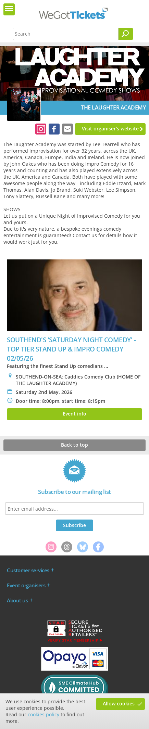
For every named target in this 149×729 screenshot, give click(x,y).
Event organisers (26, 585)
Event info (74, 413)
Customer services (28, 570)
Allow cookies (119, 703)
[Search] (126, 34)
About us (17, 600)
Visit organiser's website (110, 128)
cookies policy (43, 714)
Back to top (74, 445)
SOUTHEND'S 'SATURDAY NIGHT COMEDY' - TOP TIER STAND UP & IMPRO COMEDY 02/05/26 (71, 349)
